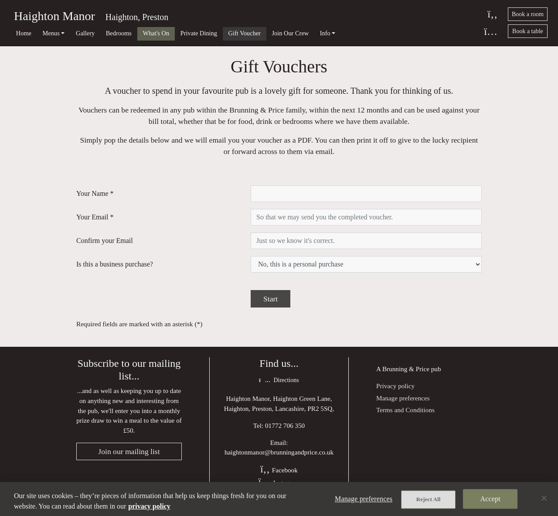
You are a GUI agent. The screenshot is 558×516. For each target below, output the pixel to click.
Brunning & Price (405, 368)
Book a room (528, 14)
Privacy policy (395, 386)
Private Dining (198, 33)
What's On (156, 33)
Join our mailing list (129, 451)
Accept (490, 498)
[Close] (544, 498)
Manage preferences (403, 398)
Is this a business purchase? (114, 264)
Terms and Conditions (405, 409)
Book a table (527, 31)
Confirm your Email (104, 240)
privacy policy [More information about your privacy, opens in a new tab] (149, 506)
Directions (279, 380)
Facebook (279, 470)
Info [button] (325, 33)
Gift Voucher (244, 33)
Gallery (85, 33)
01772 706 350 (285, 425)
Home (23, 33)
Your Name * (94, 193)
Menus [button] (51, 33)
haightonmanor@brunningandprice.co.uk (279, 452)
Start (270, 298)
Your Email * (95, 217)
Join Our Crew (290, 33)
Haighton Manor (54, 16)
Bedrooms (119, 33)
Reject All (428, 499)
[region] (279, 499)
